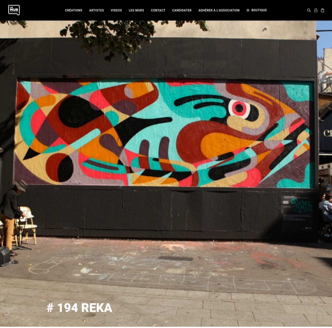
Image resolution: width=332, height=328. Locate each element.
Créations (73, 10)
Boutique (259, 10)
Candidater (182, 10)
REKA (201, 305)
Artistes (96, 10)
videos (116, 10)
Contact (158, 10)
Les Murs (136, 10)
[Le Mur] (14, 10)
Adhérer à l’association (218, 10)
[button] (309, 10)
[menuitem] (73, 10)
